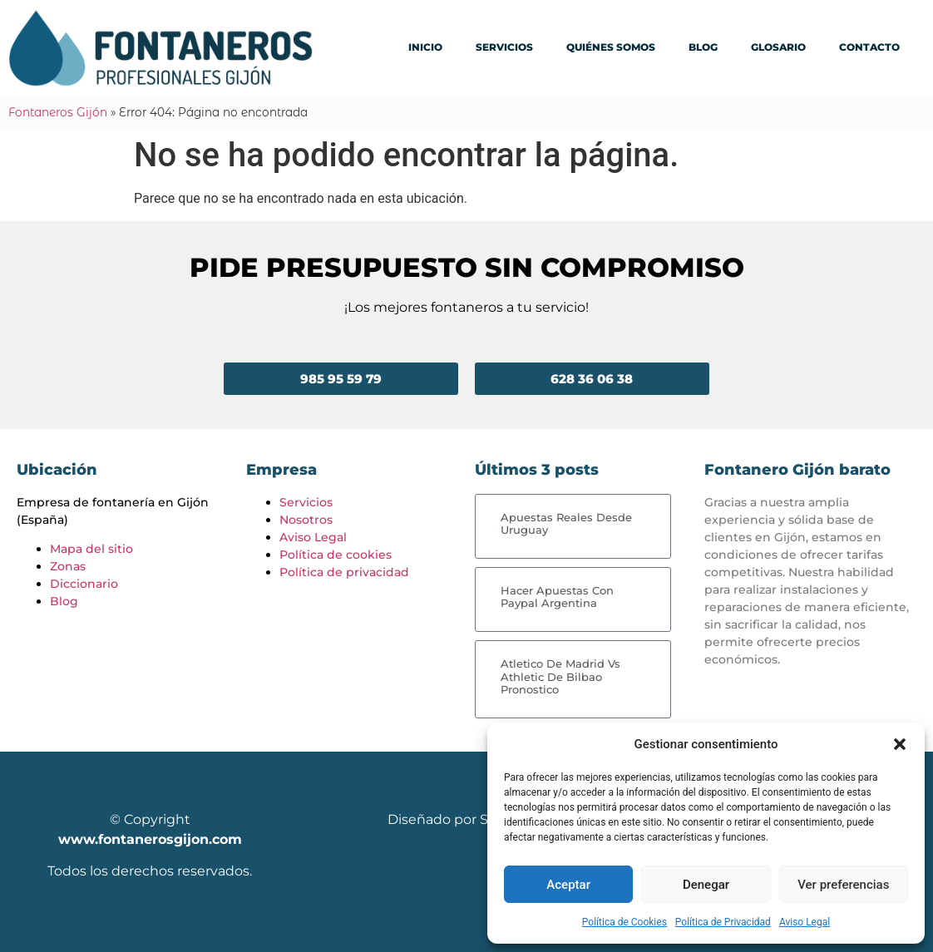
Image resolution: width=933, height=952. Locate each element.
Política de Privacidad (723, 922)
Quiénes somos (610, 47)
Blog (703, 47)
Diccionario (84, 583)
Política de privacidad (344, 572)
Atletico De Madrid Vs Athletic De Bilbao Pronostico (560, 676)
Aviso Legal (804, 922)
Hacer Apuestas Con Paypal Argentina (557, 597)
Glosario (778, 47)
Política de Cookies (624, 922)
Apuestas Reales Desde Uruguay (566, 524)
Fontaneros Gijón (57, 112)
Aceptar (568, 884)
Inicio (425, 47)
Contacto (869, 47)
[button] (899, 744)
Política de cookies (335, 554)
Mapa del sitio (91, 548)
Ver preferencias (843, 884)
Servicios (504, 47)
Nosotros (306, 519)
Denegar (706, 884)
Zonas (68, 566)
